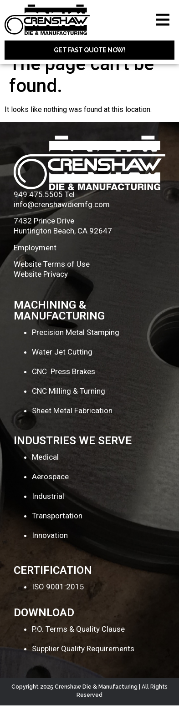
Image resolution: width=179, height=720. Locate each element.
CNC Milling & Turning (68, 405)
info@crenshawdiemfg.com (62, 218)
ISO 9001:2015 (58, 601)
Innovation (50, 549)
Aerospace (50, 491)
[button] (162, 20)
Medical (45, 472)
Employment (35, 262)
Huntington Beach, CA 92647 (63, 245)
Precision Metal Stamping (75, 346)
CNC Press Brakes (63, 385)
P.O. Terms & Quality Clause (78, 643)
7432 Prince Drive (44, 235)
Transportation (57, 530)
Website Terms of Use (52, 279)
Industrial (48, 510)
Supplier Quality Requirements (83, 663)
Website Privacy (41, 289)
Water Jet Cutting (62, 366)
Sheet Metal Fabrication (72, 425)
